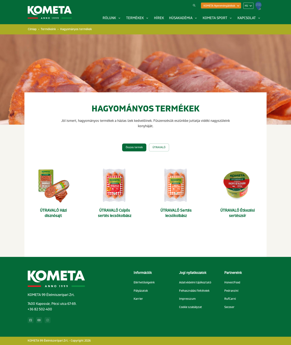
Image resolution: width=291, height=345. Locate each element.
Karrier (138, 299)
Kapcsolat (246, 18)
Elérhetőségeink (144, 282)
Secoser (229, 307)
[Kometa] (50, 12)
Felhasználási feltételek (194, 291)
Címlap (32, 29)
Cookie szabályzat (190, 307)
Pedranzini (231, 291)
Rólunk (109, 18)
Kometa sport (215, 18)
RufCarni (230, 299)
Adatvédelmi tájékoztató (195, 282)
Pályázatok (141, 291)
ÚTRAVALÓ (159, 147)
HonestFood (232, 282)
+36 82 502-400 (40, 309)
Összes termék (134, 147)
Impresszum (187, 299)
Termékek (135, 18)
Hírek (159, 18)
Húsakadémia (180, 18)
